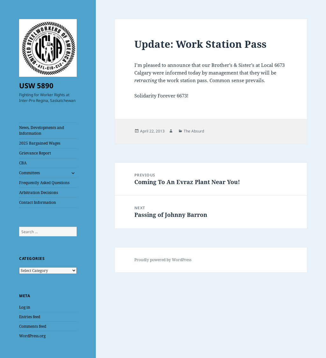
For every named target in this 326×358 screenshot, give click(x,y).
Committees (29, 172)
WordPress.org (32, 336)
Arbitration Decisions (38, 192)
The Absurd (194, 131)
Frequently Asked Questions (44, 182)
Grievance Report (35, 153)
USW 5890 (36, 85)
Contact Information (37, 202)
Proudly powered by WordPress (162, 259)
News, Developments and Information (41, 130)
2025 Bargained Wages (39, 143)
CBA (22, 163)
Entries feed (29, 316)
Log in (24, 307)
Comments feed (32, 326)
